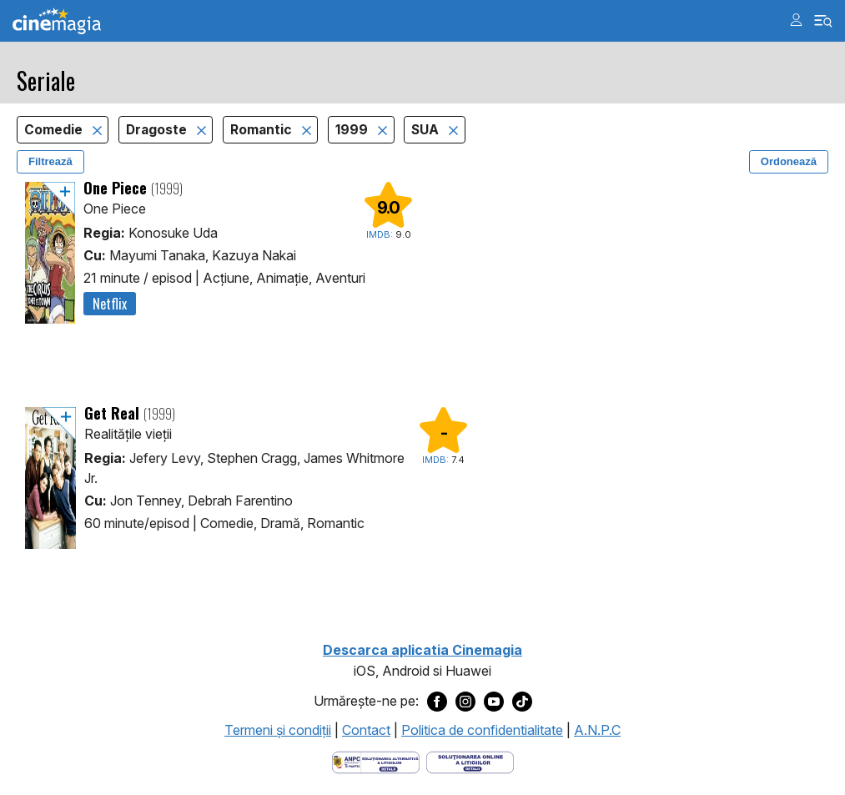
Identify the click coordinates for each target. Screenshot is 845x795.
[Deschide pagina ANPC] (376, 760)
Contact (366, 730)
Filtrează (50, 161)
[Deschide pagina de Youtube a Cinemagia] (494, 701)
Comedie (55, 130)
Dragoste (158, 130)
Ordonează (789, 161)
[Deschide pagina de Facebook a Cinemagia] (437, 701)
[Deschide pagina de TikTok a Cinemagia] (522, 701)
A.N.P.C (597, 730)
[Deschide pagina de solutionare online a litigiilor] (470, 760)
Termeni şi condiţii (277, 730)
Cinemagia (57, 21)
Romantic (262, 130)
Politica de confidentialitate (482, 730)
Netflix (110, 304)
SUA (426, 130)
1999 (353, 130)
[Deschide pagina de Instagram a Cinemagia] (465, 701)
